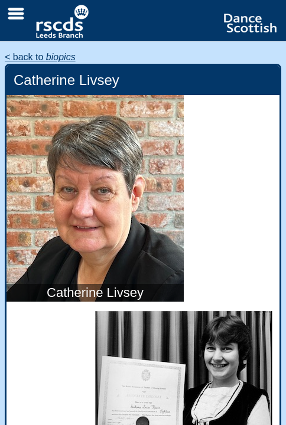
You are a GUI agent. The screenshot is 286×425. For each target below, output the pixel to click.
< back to (40, 57)
